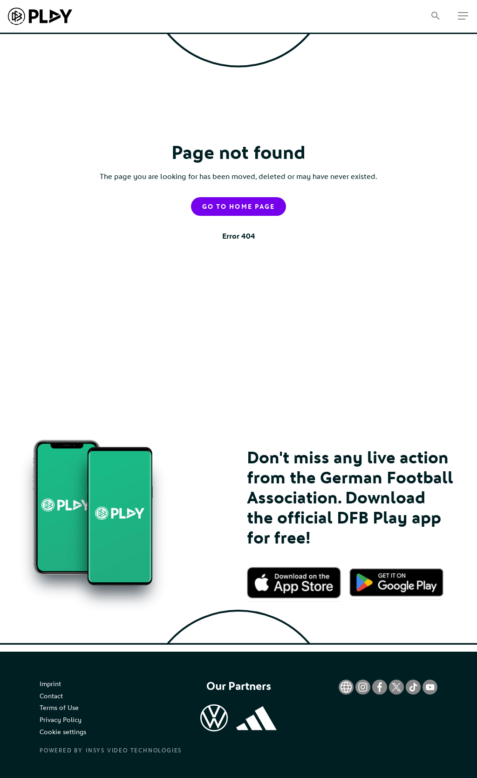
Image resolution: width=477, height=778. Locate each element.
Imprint (50, 684)
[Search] (435, 17)
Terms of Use (59, 708)
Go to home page (238, 207)
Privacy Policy (61, 720)
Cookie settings (63, 732)
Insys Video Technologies (134, 750)
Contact (51, 696)
